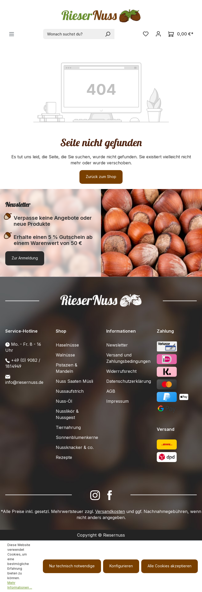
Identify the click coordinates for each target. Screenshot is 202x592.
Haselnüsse (67, 345)
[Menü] (11, 34)
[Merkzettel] (145, 34)
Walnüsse (65, 355)
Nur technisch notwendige (72, 566)
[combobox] (72, 34)
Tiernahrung (68, 427)
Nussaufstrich (70, 391)
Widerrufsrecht (121, 371)
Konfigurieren (121, 566)
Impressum (117, 401)
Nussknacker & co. (75, 447)
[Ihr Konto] (158, 34)
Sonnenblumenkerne (77, 437)
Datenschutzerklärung (128, 381)
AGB (110, 391)
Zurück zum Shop (101, 176)
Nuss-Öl (64, 401)
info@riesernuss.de (24, 382)
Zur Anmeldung (25, 258)
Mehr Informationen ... (19, 585)
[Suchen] (108, 34)
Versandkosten (110, 511)
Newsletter (117, 345)
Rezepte (64, 457)
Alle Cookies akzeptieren (169, 566)
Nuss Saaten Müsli (74, 381)
